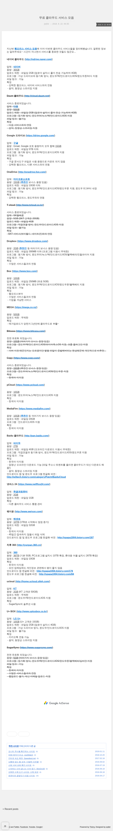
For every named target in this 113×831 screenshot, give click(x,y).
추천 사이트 (14, 746)
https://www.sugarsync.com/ (36, 647)
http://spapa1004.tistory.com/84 (56, 574)
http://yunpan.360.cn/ (29, 545)
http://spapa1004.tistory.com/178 (55, 571)
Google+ (39, 827)
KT (14, 588)
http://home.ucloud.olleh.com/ (32, 581)
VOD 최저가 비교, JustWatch (20, 755)
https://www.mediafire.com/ (34, 408)
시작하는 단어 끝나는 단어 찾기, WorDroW (26, 769)
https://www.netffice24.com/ (34, 484)
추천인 (24, 182)
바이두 (16, 443)
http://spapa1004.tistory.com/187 (75, 537)
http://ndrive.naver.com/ (38, 59)
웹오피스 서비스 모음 (25, 48)
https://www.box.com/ (25, 271)
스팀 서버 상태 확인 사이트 (19, 765)
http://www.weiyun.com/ (28, 511)
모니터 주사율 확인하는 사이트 (21, 751)
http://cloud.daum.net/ (37, 96)
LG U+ (16, 618)
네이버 (16, 67)
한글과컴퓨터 (20, 491)
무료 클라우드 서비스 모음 (56, 17)
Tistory (92, 827)
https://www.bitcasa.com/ (31, 331)
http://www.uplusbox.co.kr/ (32, 611)
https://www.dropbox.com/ (32, 241)
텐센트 (16, 519)
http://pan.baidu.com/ (37, 435)
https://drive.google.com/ (40, 135)
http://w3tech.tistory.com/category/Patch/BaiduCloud (36, 477)
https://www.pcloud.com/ (30, 385)
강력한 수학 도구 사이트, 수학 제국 (23, 772)
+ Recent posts (10, 809)
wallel (108, 827)
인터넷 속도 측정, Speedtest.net (22, 758)
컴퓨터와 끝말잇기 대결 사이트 (21, 776)
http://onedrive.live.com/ (32, 172)
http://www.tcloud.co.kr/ (30, 205)
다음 (15, 106)
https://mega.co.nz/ (26, 307)
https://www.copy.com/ (26, 358)
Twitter (16, 827)
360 (15, 552)
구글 (15, 143)
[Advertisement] (56, 703)
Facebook (24, 827)
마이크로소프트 (21, 179)
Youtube (32, 827)
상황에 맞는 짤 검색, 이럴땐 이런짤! (23, 762)
